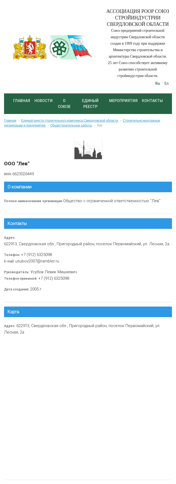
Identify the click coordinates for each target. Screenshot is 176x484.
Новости (43, 100)
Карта (13, 311)
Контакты (152, 100)
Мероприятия (123, 100)
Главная (21, 100)
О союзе (64, 103)
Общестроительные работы (71, 125)
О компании (19, 187)
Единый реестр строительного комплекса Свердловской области (70, 120)
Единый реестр (90, 103)
